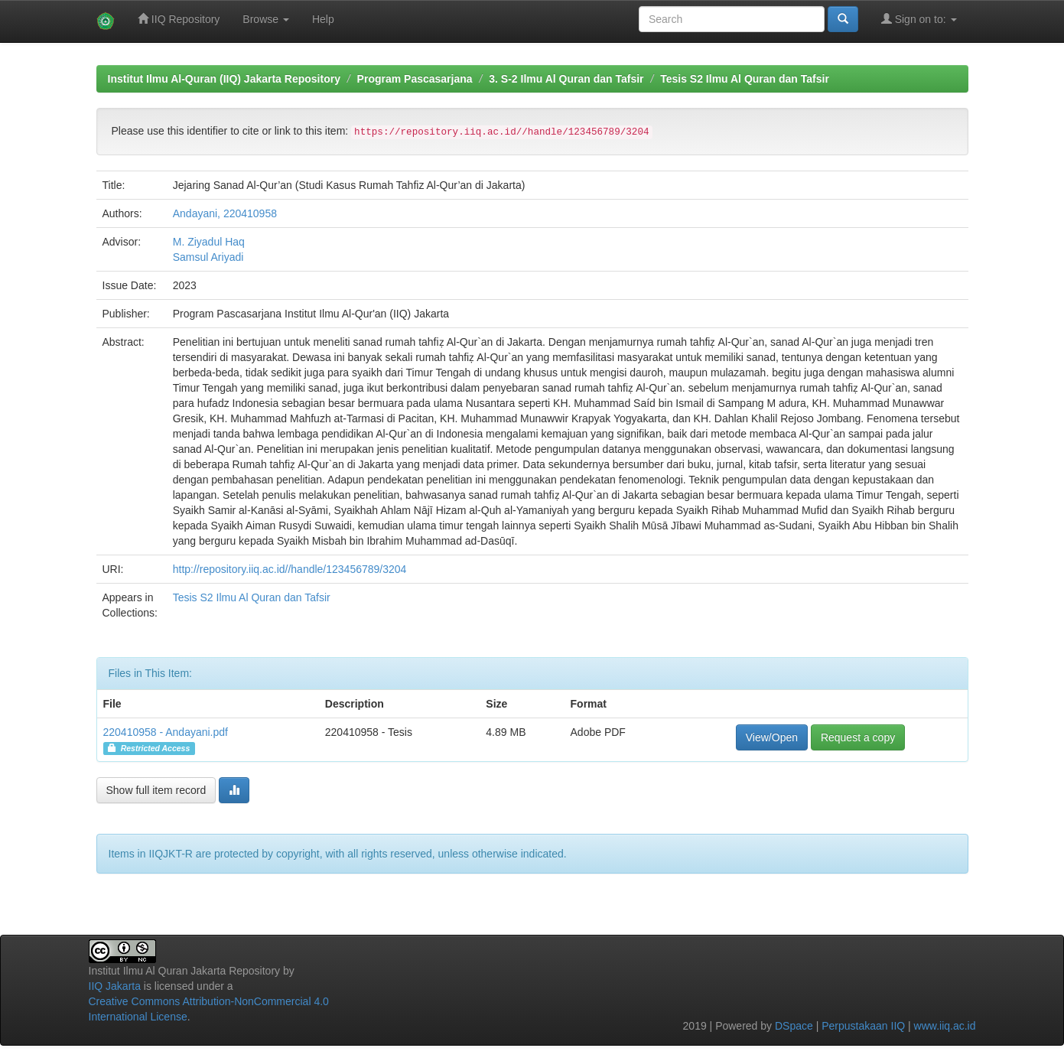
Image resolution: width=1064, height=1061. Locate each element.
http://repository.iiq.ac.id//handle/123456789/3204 (290, 569)
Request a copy (858, 737)
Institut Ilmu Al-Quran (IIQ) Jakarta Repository (224, 79)
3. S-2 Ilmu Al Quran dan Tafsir (566, 79)
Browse (265, 19)
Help (323, 19)
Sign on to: (919, 18)
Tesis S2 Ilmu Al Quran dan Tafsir (744, 79)
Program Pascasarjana (415, 79)
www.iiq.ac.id (945, 1026)
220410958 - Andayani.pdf (165, 732)
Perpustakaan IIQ (863, 1026)
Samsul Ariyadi (208, 257)
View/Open (772, 737)
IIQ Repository (179, 18)
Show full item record (156, 790)
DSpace (794, 1026)
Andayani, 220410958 (225, 213)
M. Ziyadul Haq (209, 242)
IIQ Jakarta (115, 986)
